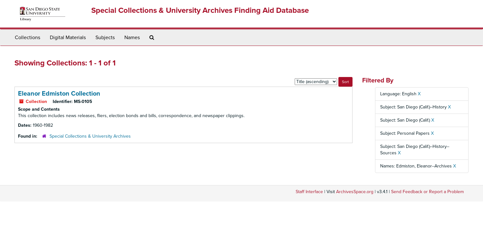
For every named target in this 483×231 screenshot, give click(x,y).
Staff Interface (309, 191)
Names (132, 37)
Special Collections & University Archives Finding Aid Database (200, 10)
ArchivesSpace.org (354, 191)
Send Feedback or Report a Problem (427, 191)
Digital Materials (68, 37)
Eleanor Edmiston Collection (59, 94)
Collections (27, 37)
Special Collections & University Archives (90, 136)
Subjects (105, 37)
